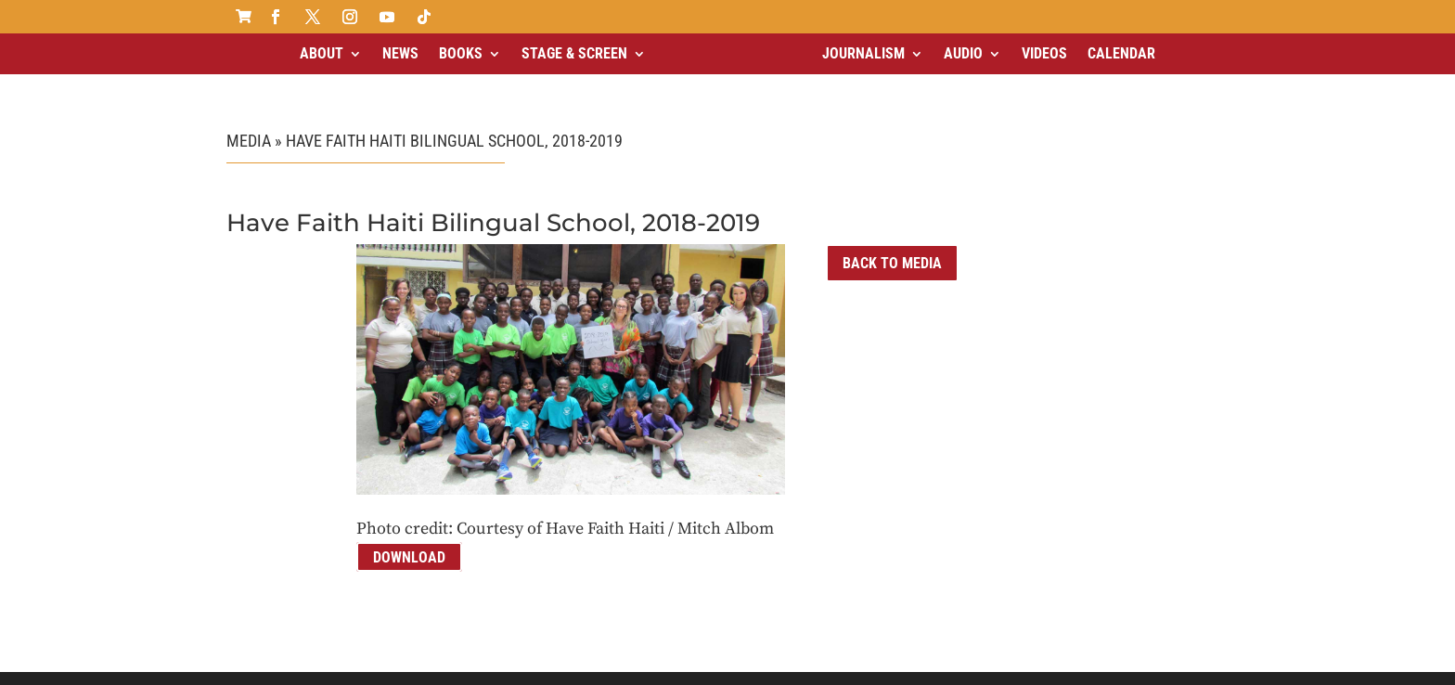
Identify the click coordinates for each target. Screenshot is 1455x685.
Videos (1044, 53)
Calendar (1121, 53)
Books (461, 53)
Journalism (863, 53)
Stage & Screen (574, 53)
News (400, 53)
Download (409, 540)
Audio (963, 53)
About (321, 53)
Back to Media (892, 247)
